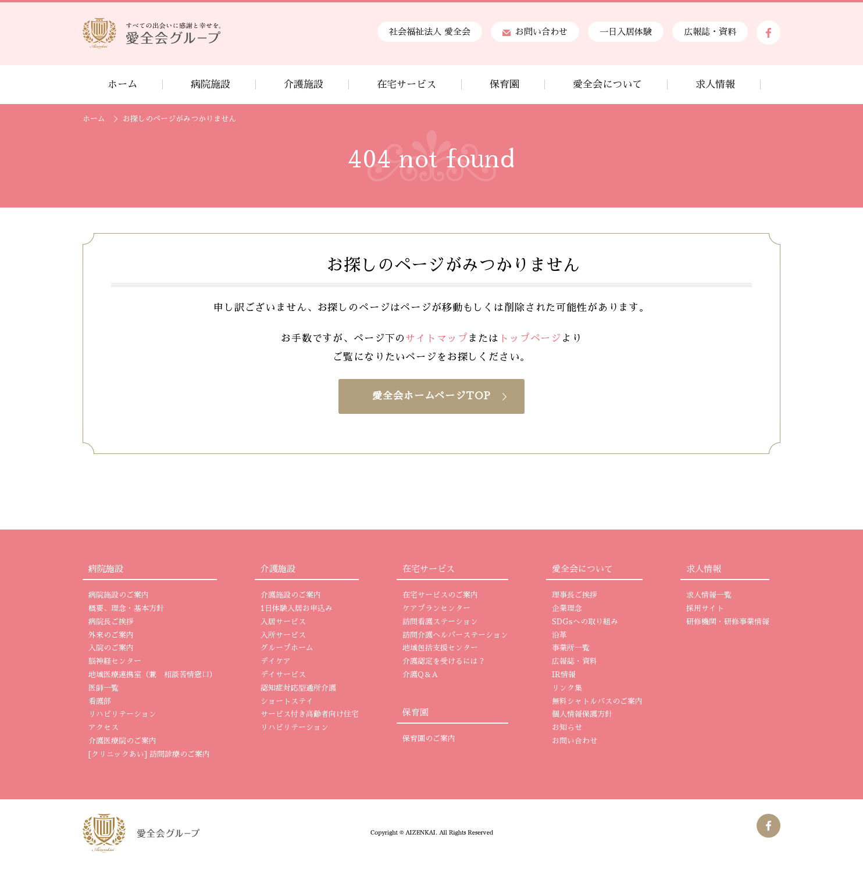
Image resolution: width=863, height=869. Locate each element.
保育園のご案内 (428, 738)
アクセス (103, 727)
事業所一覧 (571, 648)
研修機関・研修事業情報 (727, 621)
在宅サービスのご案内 (440, 595)
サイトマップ (436, 339)
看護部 (99, 701)
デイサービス (283, 674)
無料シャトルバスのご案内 (597, 701)
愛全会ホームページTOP (431, 396)
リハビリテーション (122, 714)
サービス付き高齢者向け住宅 (310, 714)
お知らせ (567, 727)
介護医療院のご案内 (122, 741)
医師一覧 (103, 688)
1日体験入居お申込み (297, 608)
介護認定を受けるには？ (444, 661)
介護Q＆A (420, 674)
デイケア (276, 661)
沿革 (559, 635)
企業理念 (567, 608)
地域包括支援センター (440, 648)
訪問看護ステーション (440, 621)
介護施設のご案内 (291, 595)
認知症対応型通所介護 (298, 688)
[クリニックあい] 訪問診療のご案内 (149, 754)
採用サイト (705, 608)
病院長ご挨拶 (111, 621)
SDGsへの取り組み (585, 621)
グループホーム (287, 648)
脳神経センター (114, 661)
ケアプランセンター (436, 608)
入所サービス (283, 635)
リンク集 (567, 688)
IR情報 (564, 674)
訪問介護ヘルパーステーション (455, 635)
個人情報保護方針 (582, 714)
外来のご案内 (111, 635)
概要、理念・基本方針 (126, 608)
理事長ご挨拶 (574, 595)
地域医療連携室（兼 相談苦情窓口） (152, 674)
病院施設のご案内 (118, 595)
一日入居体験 (626, 31)
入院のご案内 (111, 648)
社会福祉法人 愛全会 (429, 31)
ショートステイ (287, 701)
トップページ (530, 339)
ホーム (94, 119)
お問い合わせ (535, 31)
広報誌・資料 (710, 31)
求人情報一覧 (709, 595)
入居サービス (283, 621)
